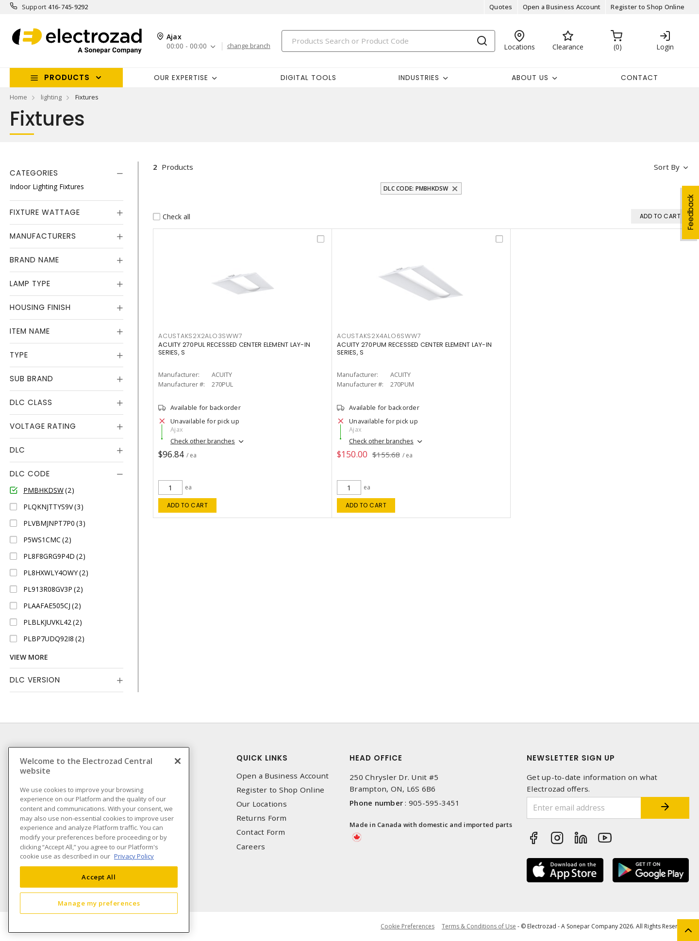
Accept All (99, 877)
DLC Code (30, 474)
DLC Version (35, 680)
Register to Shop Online (647, 6)
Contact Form (260, 832)
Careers (251, 846)
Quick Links (262, 758)
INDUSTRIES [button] (419, 77)
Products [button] (67, 77)
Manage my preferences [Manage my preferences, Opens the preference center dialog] (99, 903)
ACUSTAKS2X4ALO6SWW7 (379, 336)
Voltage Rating (43, 426)
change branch (248, 46)
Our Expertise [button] (181, 77)
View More (29, 657)
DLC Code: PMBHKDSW (416, 188)
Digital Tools (308, 77)
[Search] (388, 41)
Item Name (30, 331)
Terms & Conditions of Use (479, 926)
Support (34, 6)
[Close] (177, 761)
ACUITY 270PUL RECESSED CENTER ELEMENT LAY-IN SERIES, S (234, 349)
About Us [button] (530, 77)
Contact (639, 77)
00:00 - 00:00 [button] (186, 46)
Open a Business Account (562, 6)
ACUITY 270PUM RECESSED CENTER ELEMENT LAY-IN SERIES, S (414, 349)
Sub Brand (31, 378)
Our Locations (261, 804)
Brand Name (34, 260)
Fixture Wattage (45, 212)
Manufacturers (43, 236)
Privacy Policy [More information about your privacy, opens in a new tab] (134, 856)
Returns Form (261, 818)
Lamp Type (30, 283)
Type (19, 355)
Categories (34, 173)
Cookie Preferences (407, 926)
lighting (51, 97)
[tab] (66, 173)
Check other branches (202, 441)
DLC (17, 450)
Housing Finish (40, 307)
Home (18, 97)
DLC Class (31, 402)
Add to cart (187, 505)
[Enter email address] (584, 808)
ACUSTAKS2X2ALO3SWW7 (200, 336)
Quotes (501, 6)
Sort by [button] (667, 167)
